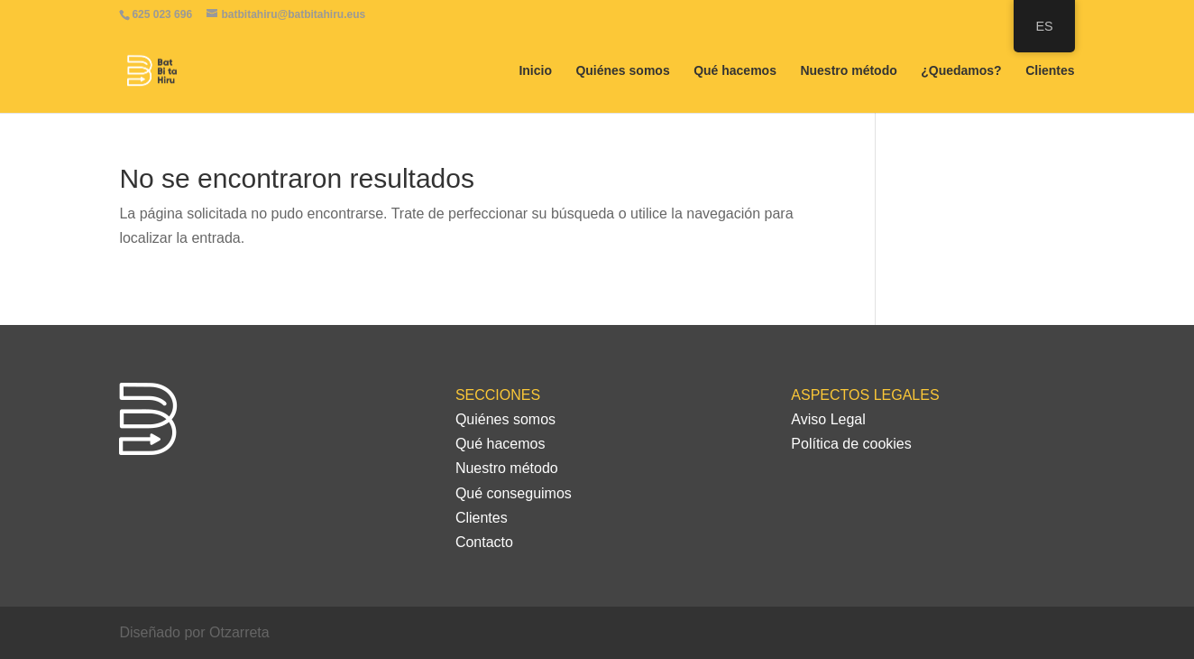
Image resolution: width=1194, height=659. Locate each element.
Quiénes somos (622, 71)
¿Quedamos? (961, 71)
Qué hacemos (734, 71)
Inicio (535, 71)
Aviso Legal (828, 419)
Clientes (1049, 71)
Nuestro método (848, 71)
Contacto (484, 542)
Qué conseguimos (513, 493)
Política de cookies (851, 443)
